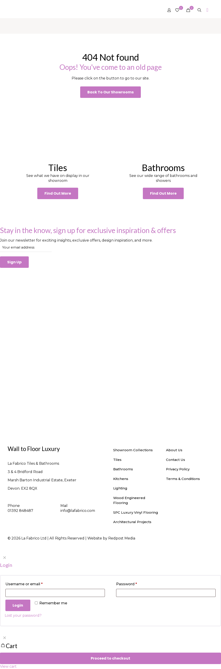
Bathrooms (123, 469)
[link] (58, 130)
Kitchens (120, 479)
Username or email (24, 584)
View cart (8, 666)
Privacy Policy (178, 469)
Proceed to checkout (110, 658)
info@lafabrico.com (77, 510)
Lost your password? (23, 615)
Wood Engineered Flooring (129, 500)
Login (18, 605)
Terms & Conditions (183, 479)
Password (126, 584)
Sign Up (14, 262)
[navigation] (110, 651)
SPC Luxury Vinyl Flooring (135, 512)
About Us (174, 450)
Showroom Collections (133, 450)
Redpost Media (121, 538)
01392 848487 (20, 510)
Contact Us (175, 460)
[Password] (166, 593)
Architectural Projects (132, 522)
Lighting (120, 488)
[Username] (55, 593)
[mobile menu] (207, 10)
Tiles (117, 460)
